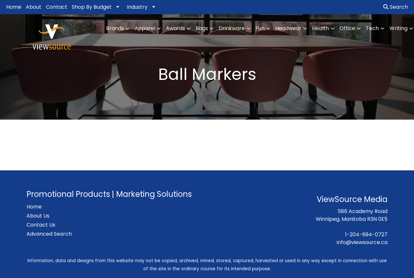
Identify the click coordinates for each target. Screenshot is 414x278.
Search (395, 7)
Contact (56, 7)
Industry (137, 7)
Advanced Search (49, 234)
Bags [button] (202, 28)
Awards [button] (175, 28)
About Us (38, 215)
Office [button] (347, 28)
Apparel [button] (145, 28)
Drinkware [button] (232, 28)
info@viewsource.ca (362, 242)
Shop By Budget (92, 7)
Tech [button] (372, 28)
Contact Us (41, 225)
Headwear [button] (288, 28)
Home (13, 7)
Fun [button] (260, 28)
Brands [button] (115, 28)
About (33, 7)
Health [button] (320, 28)
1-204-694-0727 (366, 234)
